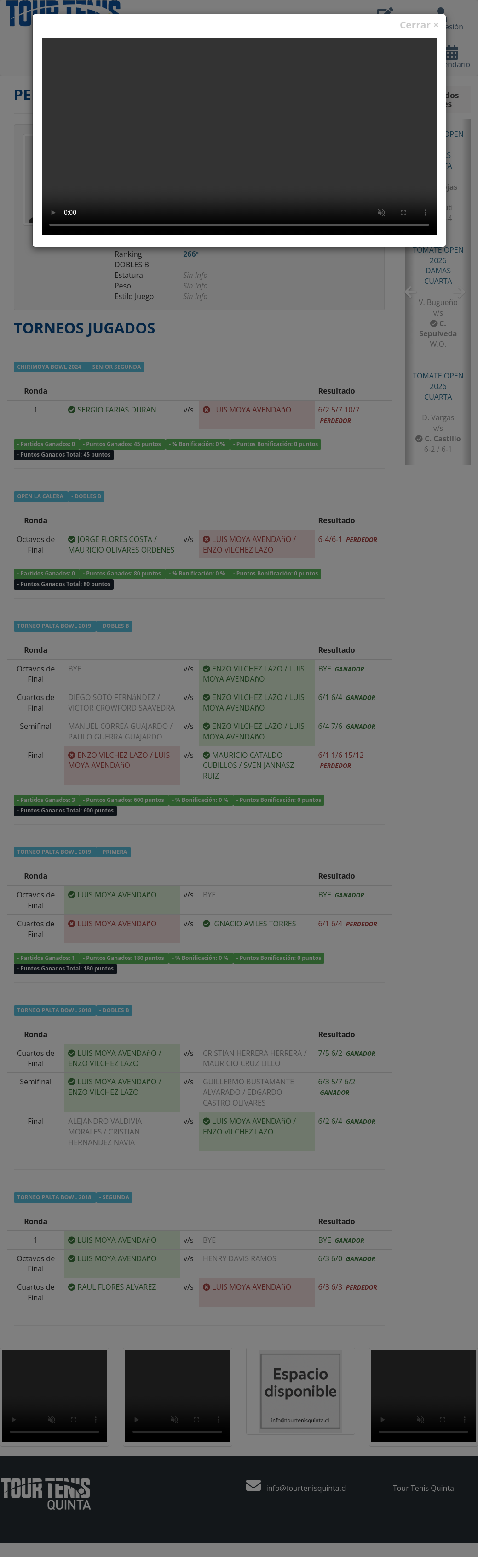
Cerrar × (419, 25)
